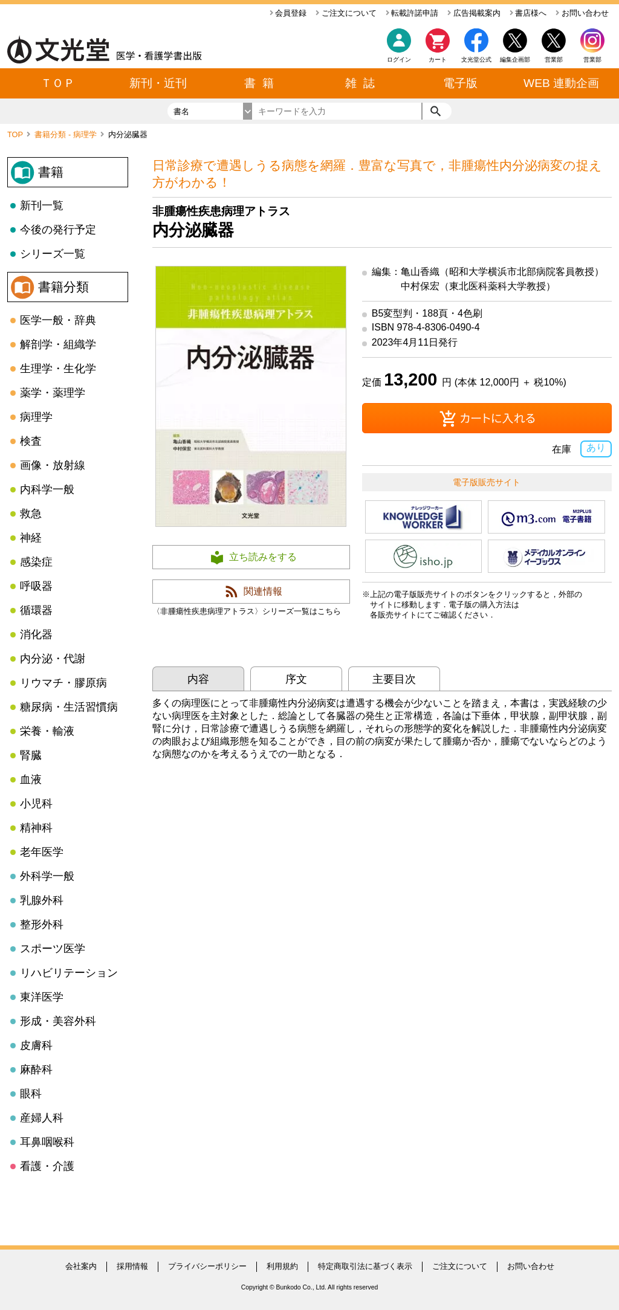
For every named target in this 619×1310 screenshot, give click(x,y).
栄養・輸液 (47, 731)
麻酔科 (36, 1069)
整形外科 (41, 924)
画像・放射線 (52, 465)
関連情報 (263, 591)
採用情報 (132, 1266)
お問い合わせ (582, 13)
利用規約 (282, 1266)
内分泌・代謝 (52, 659)
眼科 (31, 1094)
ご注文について (346, 13)
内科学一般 (47, 489)
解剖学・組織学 (58, 344)
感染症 (36, 562)
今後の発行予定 (58, 230)
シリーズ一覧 (52, 254)
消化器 (36, 634)
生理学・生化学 (58, 369)
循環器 (36, 610)
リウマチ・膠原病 (63, 683)
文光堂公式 (476, 59)
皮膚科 (36, 1045)
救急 (31, 514)
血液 (31, 779)
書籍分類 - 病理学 (66, 134)
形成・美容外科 (58, 1021)
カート (437, 48)
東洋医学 (41, 997)
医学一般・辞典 (58, 320)
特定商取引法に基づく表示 (365, 1266)
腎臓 (31, 755)
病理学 (36, 417)
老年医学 (41, 852)
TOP (16, 134)
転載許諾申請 (412, 13)
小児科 (36, 804)
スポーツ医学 (52, 949)
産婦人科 (41, 1118)
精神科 (36, 828)
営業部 (592, 59)
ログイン (399, 59)
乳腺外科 (41, 900)
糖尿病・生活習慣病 (69, 707)
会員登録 (288, 13)
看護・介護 (47, 1166)
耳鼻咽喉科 (47, 1142)
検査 (31, 441)
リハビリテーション (69, 973)
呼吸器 (36, 586)
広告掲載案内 (474, 13)
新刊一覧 (41, 205)
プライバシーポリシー (207, 1266)
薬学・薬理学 (52, 393)
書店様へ (528, 13)
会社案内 (81, 1266)
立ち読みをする (263, 557)
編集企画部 (515, 59)
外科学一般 (47, 876)
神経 (31, 538)
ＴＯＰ (58, 83)
